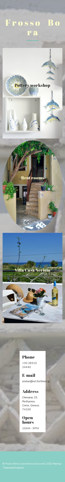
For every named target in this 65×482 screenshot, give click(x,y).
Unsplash (19, 467)
